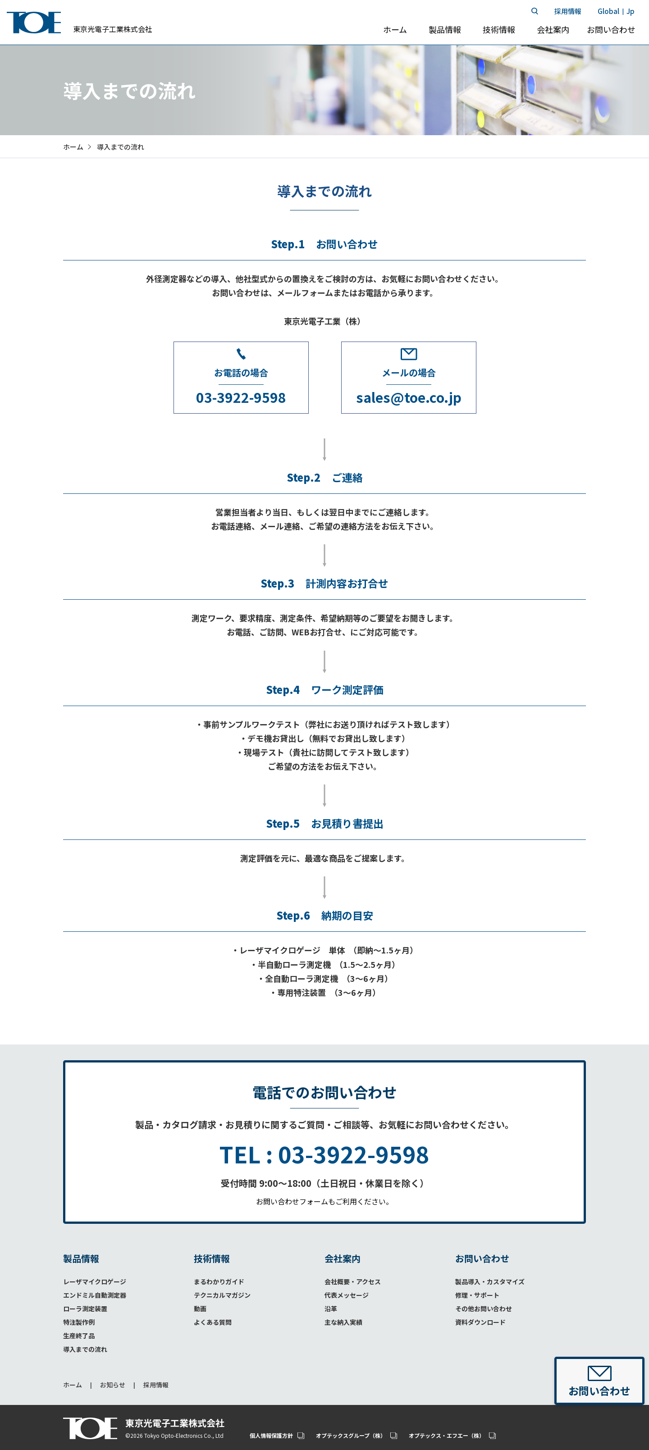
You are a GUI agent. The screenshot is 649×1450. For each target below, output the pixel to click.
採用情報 (156, 1385)
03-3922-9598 (241, 397)
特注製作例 (79, 1322)
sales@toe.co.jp (409, 397)
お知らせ (112, 1385)
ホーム (72, 1385)
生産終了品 (79, 1335)
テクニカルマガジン (222, 1295)
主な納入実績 (343, 1322)
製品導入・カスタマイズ (490, 1281)
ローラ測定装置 (85, 1308)
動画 (200, 1308)
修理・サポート (477, 1295)
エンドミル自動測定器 (94, 1295)
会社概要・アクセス (352, 1281)
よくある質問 (213, 1322)
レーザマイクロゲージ (94, 1281)
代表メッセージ (346, 1295)
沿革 (330, 1308)
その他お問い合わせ (483, 1308)
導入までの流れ (85, 1349)
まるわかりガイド (219, 1281)
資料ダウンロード (480, 1322)
